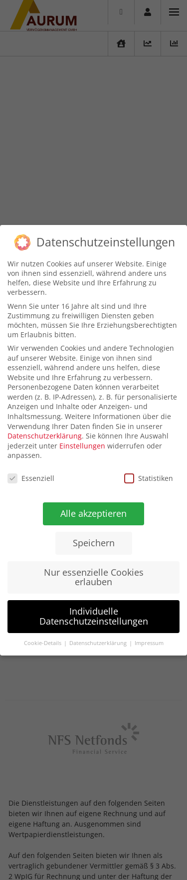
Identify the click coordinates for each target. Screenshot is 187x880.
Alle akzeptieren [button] (93, 513)
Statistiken (148, 478)
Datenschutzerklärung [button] (97, 642)
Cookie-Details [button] (42, 642)
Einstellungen (82, 445)
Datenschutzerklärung (44, 435)
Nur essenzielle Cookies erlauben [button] (93, 577)
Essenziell (30, 478)
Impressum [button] (148, 643)
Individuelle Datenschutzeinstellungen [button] (93, 616)
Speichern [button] (93, 542)
